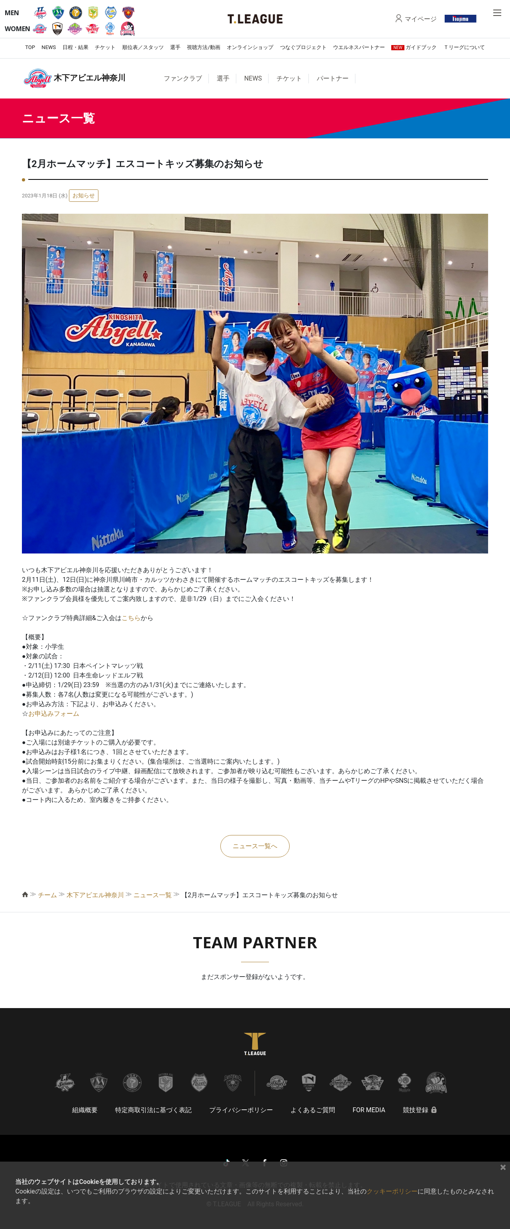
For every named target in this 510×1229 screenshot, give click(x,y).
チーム (47, 895)
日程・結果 (75, 47)
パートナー (333, 78)
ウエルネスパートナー (359, 47)
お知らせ (84, 195)
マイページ (421, 18)
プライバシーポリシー (241, 1110)
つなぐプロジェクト (303, 47)
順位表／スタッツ (143, 47)
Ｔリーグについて (464, 47)
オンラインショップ (250, 47)
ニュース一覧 (152, 895)
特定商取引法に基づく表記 (153, 1110)
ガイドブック (414, 47)
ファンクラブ (183, 78)
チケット (105, 47)
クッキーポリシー (392, 1191)
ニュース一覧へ (255, 846)
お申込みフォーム (53, 713)
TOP (30, 47)
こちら (131, 618)
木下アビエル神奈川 (95, 895)
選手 (175, 47)
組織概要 (85, 1110)
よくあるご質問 (312, 1110)
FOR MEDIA (369, 1110)
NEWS (48, 47)
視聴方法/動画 (203, 47)
